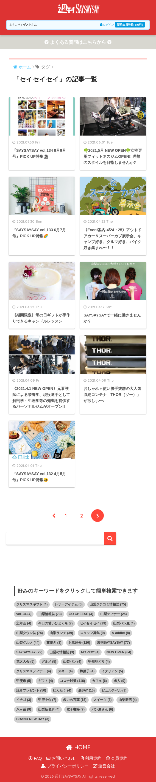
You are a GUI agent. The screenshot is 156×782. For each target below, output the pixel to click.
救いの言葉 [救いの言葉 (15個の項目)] (75, 700)
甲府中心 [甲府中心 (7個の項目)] (47, 700)
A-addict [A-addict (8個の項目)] (121, 633)
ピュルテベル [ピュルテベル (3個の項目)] (114, 690)
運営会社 (104, 766)
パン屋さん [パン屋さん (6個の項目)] (102, 709)
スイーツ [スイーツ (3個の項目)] (102, 700)
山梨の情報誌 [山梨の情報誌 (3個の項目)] (61, 652)
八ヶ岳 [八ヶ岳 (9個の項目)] (23, 709)
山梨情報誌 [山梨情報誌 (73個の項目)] (50, 614)
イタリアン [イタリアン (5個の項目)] (112, 671)
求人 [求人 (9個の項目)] (119, 681)
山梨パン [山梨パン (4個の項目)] (72, 661)
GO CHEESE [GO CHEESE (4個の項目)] (81, 614)
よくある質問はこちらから (78, 42)
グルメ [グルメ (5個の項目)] (48, 661)
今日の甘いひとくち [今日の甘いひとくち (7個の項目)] (55, 623)
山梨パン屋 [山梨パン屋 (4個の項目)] (124, 623)
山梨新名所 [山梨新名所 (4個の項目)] (49, 709)
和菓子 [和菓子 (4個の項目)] (87, 671)
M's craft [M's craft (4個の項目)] (90, 652)
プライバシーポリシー (64, 766)
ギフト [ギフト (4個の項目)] (45, 681)
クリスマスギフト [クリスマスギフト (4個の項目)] (32, 604)
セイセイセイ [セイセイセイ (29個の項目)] (93, 623)
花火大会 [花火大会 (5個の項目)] (25, 661)
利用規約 (91, 758)
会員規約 (116, 758)
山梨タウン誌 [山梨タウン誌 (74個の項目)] (29, 633)
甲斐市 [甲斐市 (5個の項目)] (23, 681)
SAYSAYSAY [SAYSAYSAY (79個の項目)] (29, 652)
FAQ (35, 758)
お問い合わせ (61, 758)
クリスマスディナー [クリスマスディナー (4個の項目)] (33, 671)
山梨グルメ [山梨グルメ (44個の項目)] (28, 643)
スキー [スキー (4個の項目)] (65, 671)
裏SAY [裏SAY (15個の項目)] (86, 690)
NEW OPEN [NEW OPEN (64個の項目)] (119, 652)
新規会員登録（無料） (130, 24)
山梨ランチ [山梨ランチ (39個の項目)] (61, 633)
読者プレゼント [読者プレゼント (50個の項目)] (31, 690)
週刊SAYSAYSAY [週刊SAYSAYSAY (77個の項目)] (113, 643)
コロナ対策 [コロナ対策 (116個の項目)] (72, 681)
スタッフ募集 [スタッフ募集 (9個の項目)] (92, 633)
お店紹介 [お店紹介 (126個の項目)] (79, 643)
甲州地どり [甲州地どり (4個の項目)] (99, 661)
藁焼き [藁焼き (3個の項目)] (53, 643)
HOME (78, 747)
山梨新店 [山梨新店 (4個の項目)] (128, 700)
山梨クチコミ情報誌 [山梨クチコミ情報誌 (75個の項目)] (108, 604)
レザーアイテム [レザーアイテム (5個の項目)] (69, 604)
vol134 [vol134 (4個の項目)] (23, 614)
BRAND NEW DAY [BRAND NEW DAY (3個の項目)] (32, 719)
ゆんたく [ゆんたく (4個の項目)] (62, 690)
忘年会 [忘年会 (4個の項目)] (23, 623)
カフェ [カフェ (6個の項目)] (99, 681)
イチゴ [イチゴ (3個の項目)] (23, 700)
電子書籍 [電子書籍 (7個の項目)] (75, 709)
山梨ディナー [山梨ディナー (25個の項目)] (113, 614)
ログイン (107, 24)
